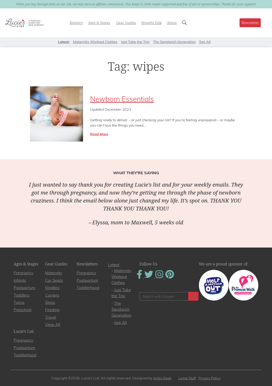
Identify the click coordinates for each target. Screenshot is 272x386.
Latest (113, 264)
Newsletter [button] (250, 22)
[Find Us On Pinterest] (170, 277)
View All (52, 324)
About (172, 22)
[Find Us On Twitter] (149, 277)
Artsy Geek (162, 378)
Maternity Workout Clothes (95, 42)
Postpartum (24, 287)
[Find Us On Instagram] (160, 277)
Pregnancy (23, 272)
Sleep (50, 302)
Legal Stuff (187, 378)
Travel (50, 317)
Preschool (22, 309)
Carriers (52, 295)
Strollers (52, 287)
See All (205, 42)
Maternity (53, 272)
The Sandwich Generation (174, 42)
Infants (20, 280)
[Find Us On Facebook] (140, 277)
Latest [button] (63, 42)
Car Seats (54, 280)
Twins (19, 302)
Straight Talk (151, 22)
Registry (76, 22)
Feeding (52, 309)
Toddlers (21, 295)
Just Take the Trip (135, 42)
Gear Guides (126, 22)
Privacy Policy (209, 378)
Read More (99, 134)
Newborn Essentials (122, 99)
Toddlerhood (88, 287)
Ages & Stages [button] (99, 22)
